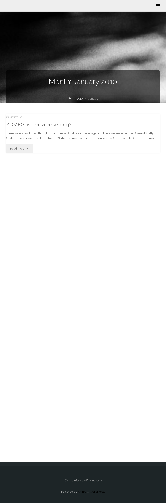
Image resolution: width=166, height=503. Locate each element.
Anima (81, 491)
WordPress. (97, 491)
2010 (80, 98)
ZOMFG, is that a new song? (39, 125)
